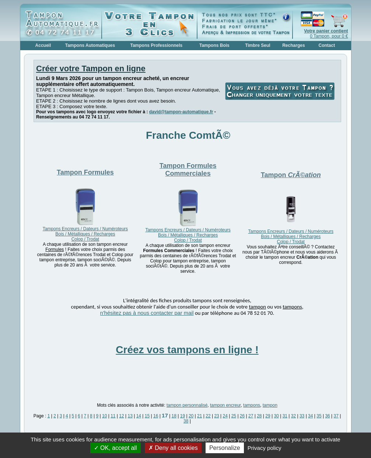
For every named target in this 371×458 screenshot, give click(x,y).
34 (310, 416)
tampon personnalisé (187, 405)
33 (302, 416)
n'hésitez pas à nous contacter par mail (147, 313)
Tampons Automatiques (90, 45)
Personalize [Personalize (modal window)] (224, 448)
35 (318, 416)
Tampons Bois (214, 45)
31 (285, 416)
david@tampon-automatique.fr (181, 111)
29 (267, 416)
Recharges (293, 45)
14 (138, 416)
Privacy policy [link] (264, 448)
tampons (251, 405)
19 (182, 416)
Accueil (43, 45)
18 (174, 416)
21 (199, 416)
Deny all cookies (173, 448)
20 (191, 416)
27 (250, 416)
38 (185, 421)
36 (327, 416)
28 (259, 416)
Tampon (85, 172)
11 (113, 416)
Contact (327, 45)
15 (147, 416)
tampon (270, 405)
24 (225, 416)
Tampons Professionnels (156, 45)
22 (208, 416)
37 (336, 416)
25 (233, 416)
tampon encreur (225, 405)
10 (104, 416)
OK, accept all (115, 448)
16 (155, 416)
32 (293, 416)
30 (276, 416)
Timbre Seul (257, 45)
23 (216, 416)
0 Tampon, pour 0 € (326, 33)
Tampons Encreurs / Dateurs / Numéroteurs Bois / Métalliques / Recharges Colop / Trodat (85, 234)
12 (121, 416)
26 (242, 416)
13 (129, 416)
